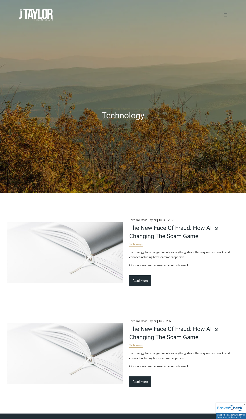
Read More (140, 281)
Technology (136, 244)
